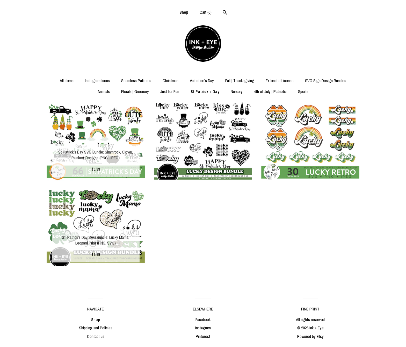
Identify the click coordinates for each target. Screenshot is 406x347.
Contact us (95, 336)
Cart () (206, 12)
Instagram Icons (97, 80)
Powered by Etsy (310, 336)
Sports (303, 91)
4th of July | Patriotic (270, 91)
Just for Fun (169, 91)
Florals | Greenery (135, 91)
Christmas (170, 80)
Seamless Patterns (136, 80)
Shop (183, 12)
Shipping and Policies (95, 328)
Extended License (280, 80)
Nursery (237, 91)
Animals (104, 91)
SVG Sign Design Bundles (325, 80)
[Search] (225, 13)
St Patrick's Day (205, 91)
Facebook (203, 319)
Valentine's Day (202, 80)
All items (67, 80)
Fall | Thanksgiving (239, 80)
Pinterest (203, 336)
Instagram (203, 328)
